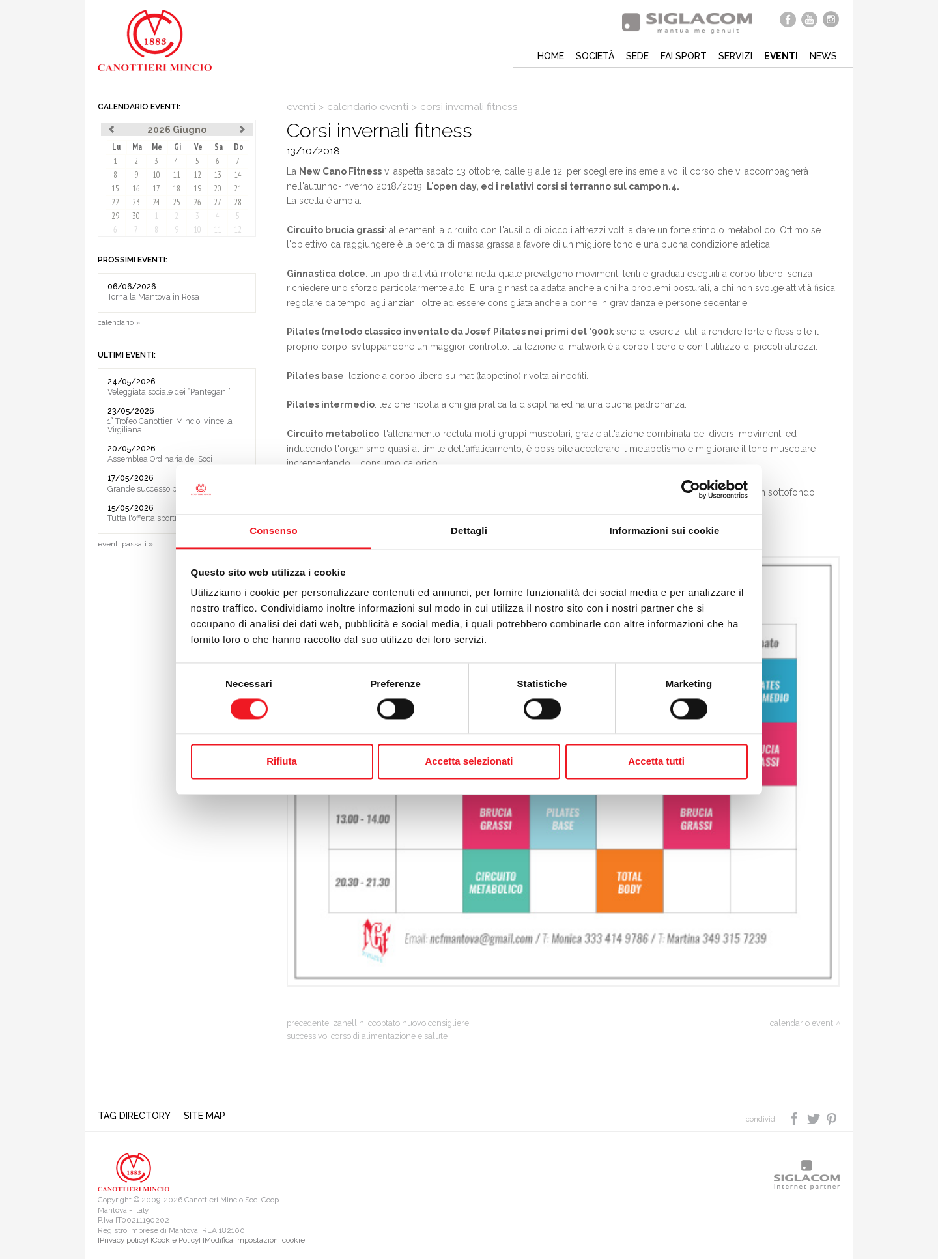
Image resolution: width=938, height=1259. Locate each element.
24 (156, 202)
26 (197, 202)
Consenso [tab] (273, 531)
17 (156, 188)
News (823, 56)
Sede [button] (637, 56)
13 (217, 174)
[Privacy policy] (123, 1240)
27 (217, 202)
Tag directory (134, 1115)
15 (115, 188)
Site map (204, 1115)
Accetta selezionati (469, 761)
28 (238, 202)
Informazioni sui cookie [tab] (665, 531)
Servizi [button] (735, 56)
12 (197, 174)
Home (550, 56)
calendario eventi (367, 107)
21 (238, 188)
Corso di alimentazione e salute (389, 1036)
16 (136, 188)
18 (176, 188)
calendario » (119, 322)
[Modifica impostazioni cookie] (255, 1240)
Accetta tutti (656, 761)
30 (136, 215)
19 (197, 188)
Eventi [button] (781, 56)
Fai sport (684, 56)
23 (136, 202)
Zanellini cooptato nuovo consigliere (401, 1023)
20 (217, 188)
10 (156, 174)
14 (238, 174)
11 (176, 174)
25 (176, 202)
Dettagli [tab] (469, 531)
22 (115, 202)
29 (115, 215)
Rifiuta (281, 761)
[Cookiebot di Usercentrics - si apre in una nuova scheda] (691, 489)
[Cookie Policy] (175, 1240)
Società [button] (595, 56)
